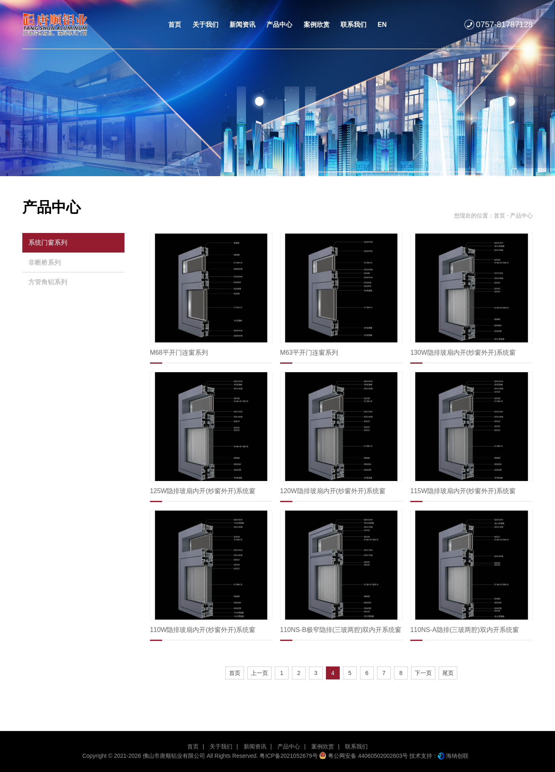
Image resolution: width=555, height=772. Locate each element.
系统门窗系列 (47, 242)
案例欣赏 (322, 746)
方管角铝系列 (47, 281)
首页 (499, 215)
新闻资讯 (255, 746)
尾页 (448, 673)
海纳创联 (457, 756)
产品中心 (288, 746)
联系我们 (356, 746)
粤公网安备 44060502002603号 (363, 756)
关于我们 (221, 746)
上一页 (259, 673)
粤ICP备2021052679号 (288, 756)
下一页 (423, 673)
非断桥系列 (44, 262)
